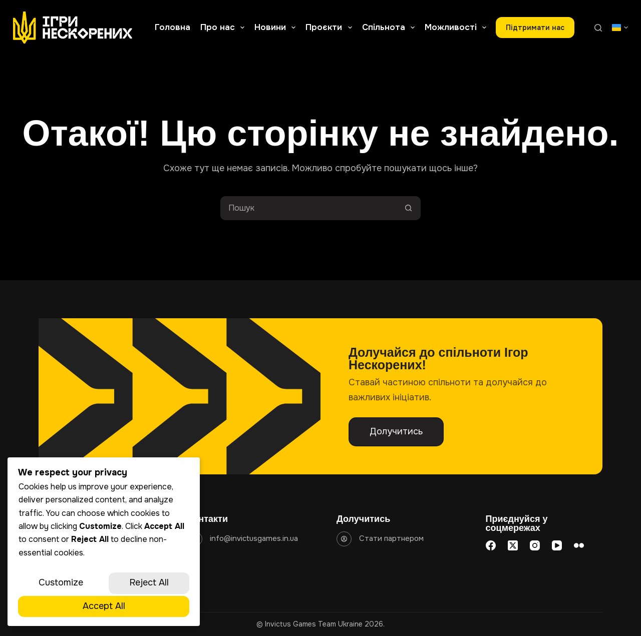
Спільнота (390, 28)
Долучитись (396, 431)
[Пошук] (598, 28)
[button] (620, 27)
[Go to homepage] (73, 28)
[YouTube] (557, 545)
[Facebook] (491, 545)
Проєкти (330, 28)
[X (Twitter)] (513, 545)
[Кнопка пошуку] (409, 208)
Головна (172, 27)
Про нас (224, 28)
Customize (61, 582)
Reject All (149, 582)
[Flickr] (579, 545)
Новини (276, 28)
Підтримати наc (535, 27)
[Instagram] (535, 545)
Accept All (104, 605)
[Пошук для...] (308, 208)
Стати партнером (391, 538)
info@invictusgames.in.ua (254, 538)
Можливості (457, 28)
